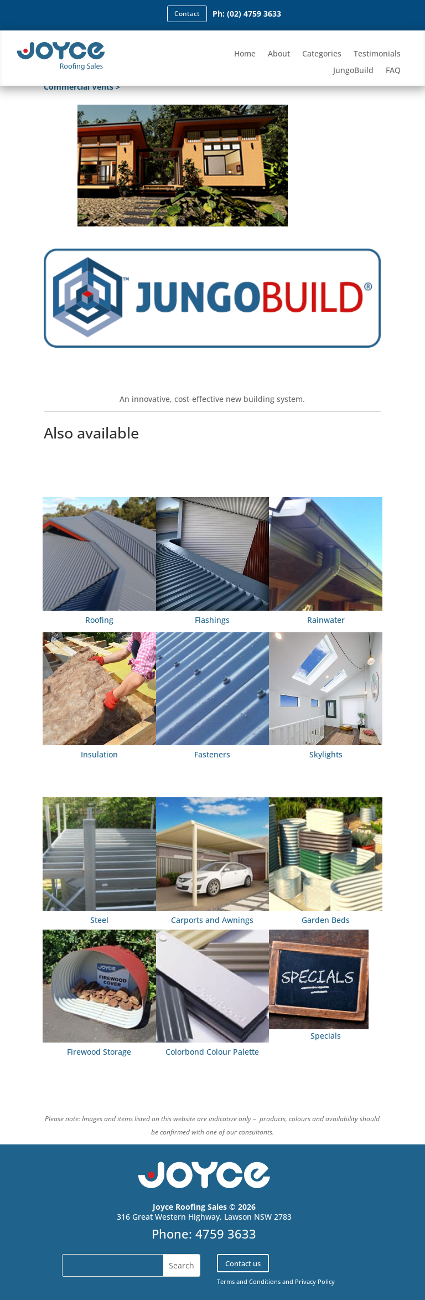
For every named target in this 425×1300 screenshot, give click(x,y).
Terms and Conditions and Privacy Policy (276, 1281)
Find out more (212, 362)
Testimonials (377, 54)
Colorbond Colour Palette (212, 1051)
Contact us (243, 1263)
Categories (321, 54)
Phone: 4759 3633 (204, 1233)
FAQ (393, 70)
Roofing (99, 620)
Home (245, 54)
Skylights (326, 754)
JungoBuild (353, 70)
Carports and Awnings (212, 920)
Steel (99, 920)
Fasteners (212, 754)
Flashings (212, 620)
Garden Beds (326, 920)
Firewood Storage (99, 1051)
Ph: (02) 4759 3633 (246, 13)
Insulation (99, 754)
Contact (187, 13)
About (279, 54)
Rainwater (326, 620)
